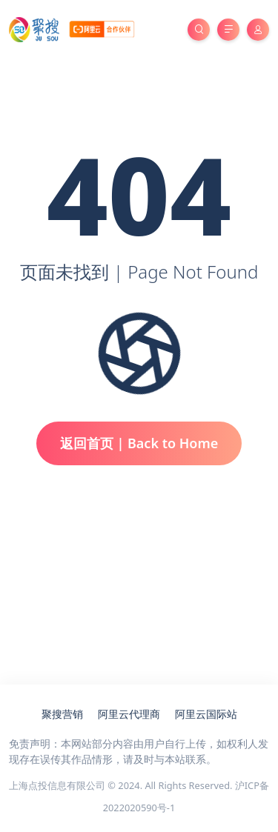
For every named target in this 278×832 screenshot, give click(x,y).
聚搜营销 (62, 714)
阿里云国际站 (206, 714)
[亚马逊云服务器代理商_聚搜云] (71, 28)
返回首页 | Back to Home (139, 443)
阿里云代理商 (129, 714)
